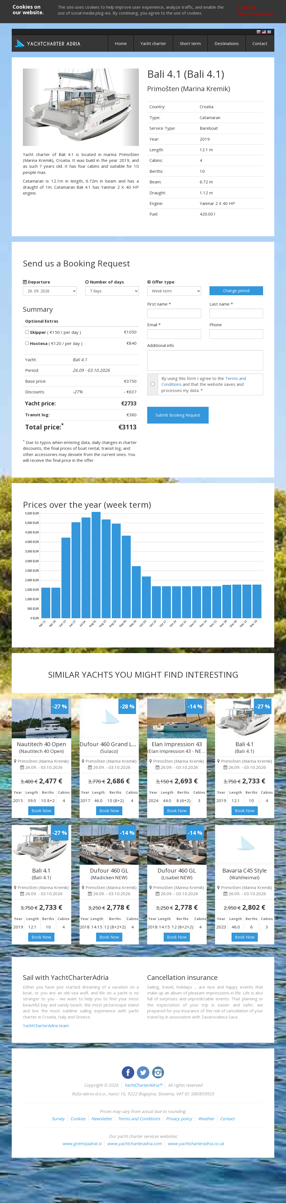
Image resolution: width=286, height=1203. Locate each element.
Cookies (77, 1118)
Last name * (221, 304)
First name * (159, 304)
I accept (246, 7)
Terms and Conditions (139, 1118)
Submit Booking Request (178, 415)
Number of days (104, 282)
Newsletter (101, 1118)
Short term (190, 43)
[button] (31, 107)
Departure (36, 282)
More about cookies (256, 13)
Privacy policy (179, 1118)
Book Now (41, 810)
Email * (154, 324)
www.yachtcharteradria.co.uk (196, 1143)
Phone (215, 324)
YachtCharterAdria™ (143, 1085)
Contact (259, 43)
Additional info (160, 345)
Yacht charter (153, 43)
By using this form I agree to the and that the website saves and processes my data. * (203, 384)
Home (121, 43)
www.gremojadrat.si (81, 1143)
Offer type (160, 282)
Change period (236, 290)
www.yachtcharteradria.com (134, 1143)
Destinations (226, 43)
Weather (206, 1118)
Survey (58, 1118)
